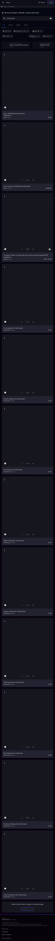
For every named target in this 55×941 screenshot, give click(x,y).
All (4, 25)
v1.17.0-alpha (13, 919)
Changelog (5, 932)
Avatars (10, 25)
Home (4, 6)
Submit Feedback (6, 935)
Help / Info (5, 929)
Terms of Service (6, 938)
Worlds (18, 25)
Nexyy (8, 3)
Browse (41, 2)
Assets (26, 25)
